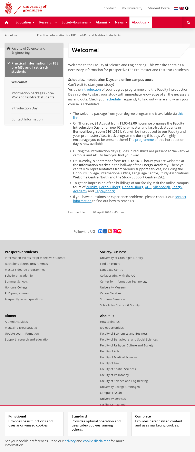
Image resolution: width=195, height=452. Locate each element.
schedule (114, 99)
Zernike (92, 187)
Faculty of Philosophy (114, 375)
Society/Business (113, 252)
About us (11, 35)
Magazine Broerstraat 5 (21, 328)
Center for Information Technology (123, 281)
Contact (110, 8)
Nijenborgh (161, 187)
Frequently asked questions (24, 299)
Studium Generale (112, 299)
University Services (113, 399)
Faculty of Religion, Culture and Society (126, 345)
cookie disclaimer (96, 441)
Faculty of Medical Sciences (118, 357)
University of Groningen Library (121, 258)
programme (144, 139)
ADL (148, 187)
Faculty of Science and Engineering (23, 35)
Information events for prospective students (35, 258)
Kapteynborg (105, 191)
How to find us (110, 322)
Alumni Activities (16, 322)
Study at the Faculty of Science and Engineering (31, 35)
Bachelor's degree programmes (26, 264)
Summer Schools (16, 281)
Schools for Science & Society (120, 305)
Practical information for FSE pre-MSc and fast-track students (79, 35)
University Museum (113, 287)
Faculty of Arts (109, 351)
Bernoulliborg (109, 187)
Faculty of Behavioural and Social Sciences (129, 339)
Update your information (22, 333)
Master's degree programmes (25, 270)
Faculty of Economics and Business (124, 333)
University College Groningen (120, 387)
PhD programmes (17, 293)
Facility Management (114, 404)
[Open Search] (188, 22)
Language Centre (111, 270)
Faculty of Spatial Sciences (118, 369)
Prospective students (21, 252)
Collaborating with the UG (117, 275)
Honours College (16, 287)
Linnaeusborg (132, 187)
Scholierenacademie (19, 275)
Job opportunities (112, 328)
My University (131, 8)
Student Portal (159, 8)
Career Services (110, 293)
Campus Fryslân (111, 393)
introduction (91, 89)
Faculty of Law (109, 363)
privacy (70, 441)
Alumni (10, 316)
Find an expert (110, 264)
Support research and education (27, 339)
